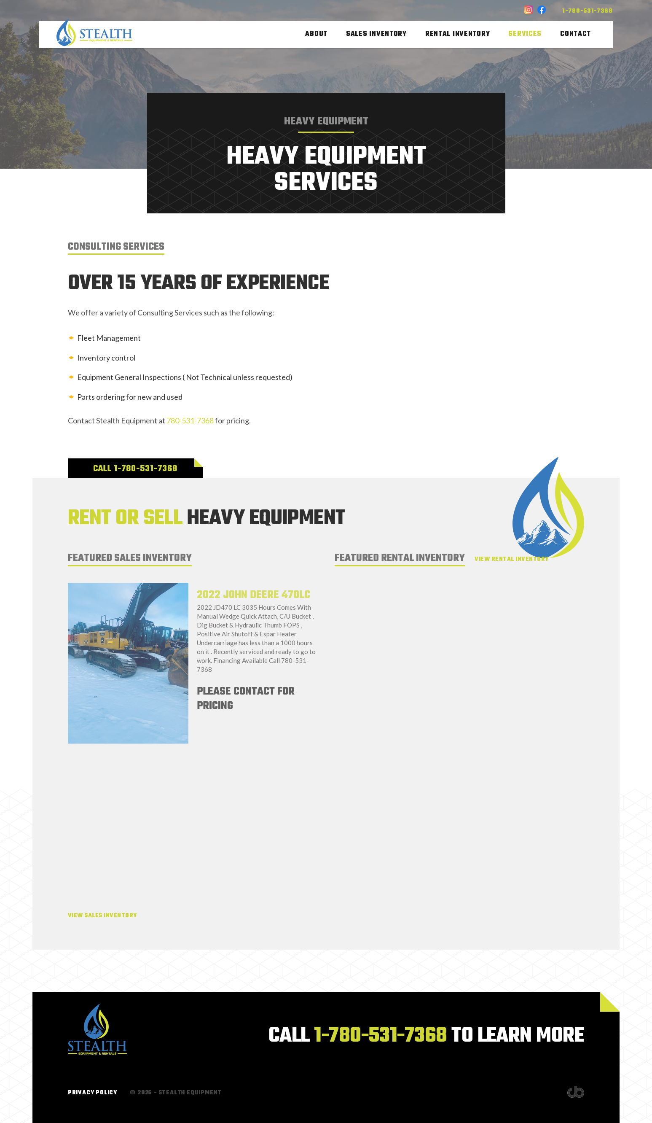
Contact (575, 34)
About (316, 34)
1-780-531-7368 (587, 11)
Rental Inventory (457, 34)
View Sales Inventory (102, 916)
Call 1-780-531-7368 (135, 468)
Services (525, 34)
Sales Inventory (376, 34)
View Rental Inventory (511, 559)
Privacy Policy (92, 1093)
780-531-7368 (190, 420)
